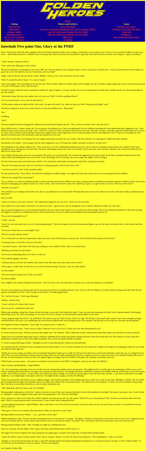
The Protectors (14, 27)
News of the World (67, 27)
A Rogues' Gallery (14, 32)
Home (68, 21)
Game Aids (126, 32)
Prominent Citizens (14, 35)
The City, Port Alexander (14, 37)
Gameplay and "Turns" (126, 27)
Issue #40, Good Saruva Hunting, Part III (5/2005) (68, 32)
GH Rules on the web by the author (126, 29)
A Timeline (67, 40)
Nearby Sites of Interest (14, 40)
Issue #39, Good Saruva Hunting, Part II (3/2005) (68, 35)
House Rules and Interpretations (126, 37)
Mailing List (126, 35)
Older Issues (68, 37)
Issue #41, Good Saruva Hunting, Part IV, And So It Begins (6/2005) (67, 29)
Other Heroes (14, 29)
